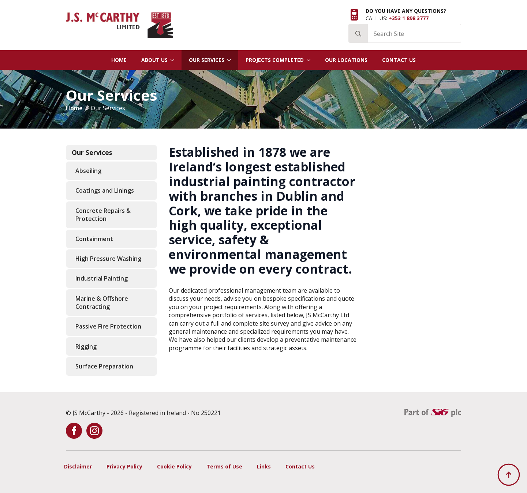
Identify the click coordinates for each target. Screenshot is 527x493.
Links (264, 466)
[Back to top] (509, 475)
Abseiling (88, 171)
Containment (94, 239)
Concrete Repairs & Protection (103, 215)
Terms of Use (224, 466)
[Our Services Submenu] (231, 60)
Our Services (206, 59)
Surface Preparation (104, 366)
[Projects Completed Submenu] (311, 60)
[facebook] (74, 431)
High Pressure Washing (108, 259)
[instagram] (94, 431)
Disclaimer (78, 466)
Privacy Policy (124, 466)
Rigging (86, 346)
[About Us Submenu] (175, 60)
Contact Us (399, 59)
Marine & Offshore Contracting (101, 302)
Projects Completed (275, 59)
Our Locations (346, 59)
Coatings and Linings (104, 190)
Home (119, 59)
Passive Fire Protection (108, 326)
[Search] (358, 33)
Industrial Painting (101, 278)
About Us (154, 59)
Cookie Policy (174, 466)
